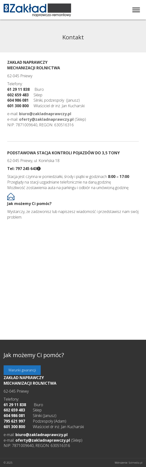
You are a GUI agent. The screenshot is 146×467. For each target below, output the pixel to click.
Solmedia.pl (135, 462)
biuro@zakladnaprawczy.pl (41, 434)
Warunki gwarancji (22, 370)
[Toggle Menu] (136, 9)
